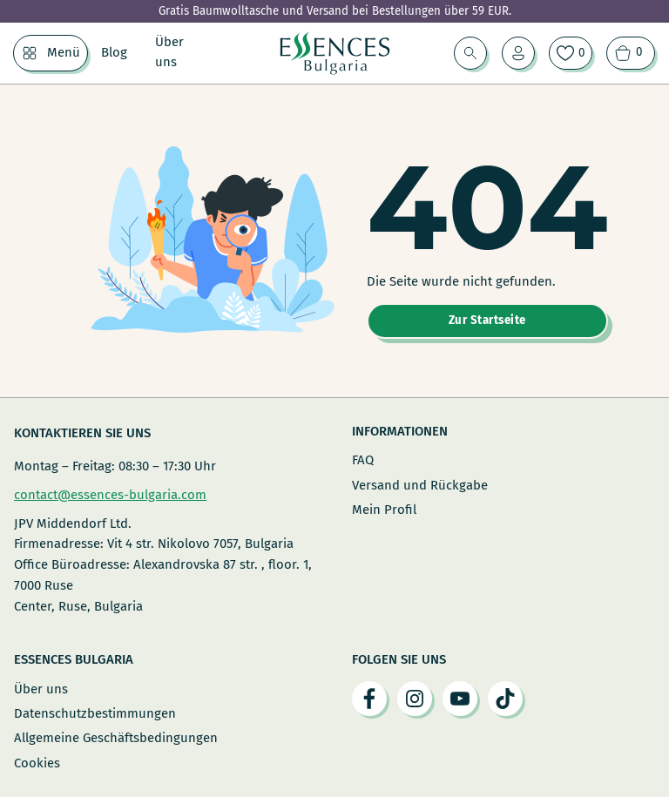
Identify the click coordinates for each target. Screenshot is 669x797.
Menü (63, 52)
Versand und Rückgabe (420, 485)
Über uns (169, 52)
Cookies (37, 763)
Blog (114, 52)
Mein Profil (384, 509)
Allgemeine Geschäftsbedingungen (116, 738)
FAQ (363, 460)
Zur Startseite (487, 321)
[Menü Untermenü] (29, 53)
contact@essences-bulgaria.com (110, 495)
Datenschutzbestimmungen (95, 713)
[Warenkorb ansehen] (630, 53)
